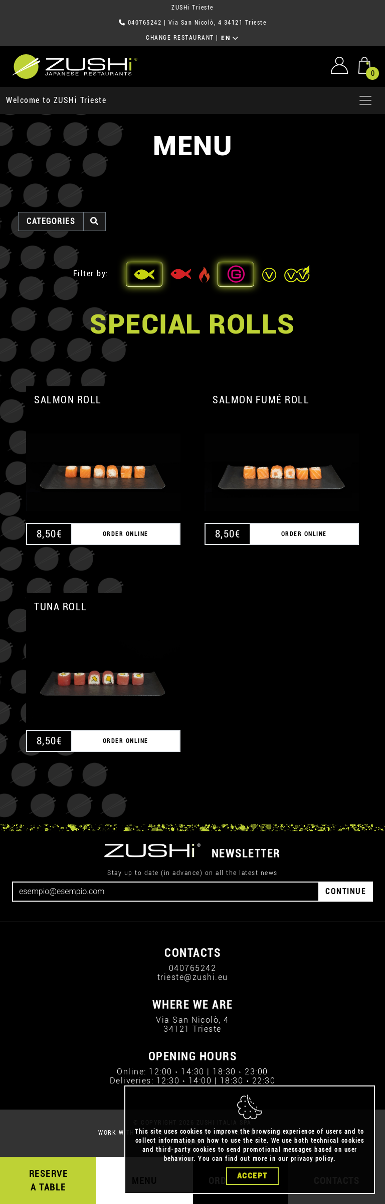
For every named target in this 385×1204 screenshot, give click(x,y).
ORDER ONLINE (125, 533)
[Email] (165, 892)
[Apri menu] (365, 100)
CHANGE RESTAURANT (180, 37)
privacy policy (312, 1160)
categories (51, 221)
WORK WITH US (121, 1132)
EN (230, 38)
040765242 (145, 22)
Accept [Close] (252, 1178)
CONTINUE (345, 891)
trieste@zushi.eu (192, 977)
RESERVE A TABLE (48, 1180)
